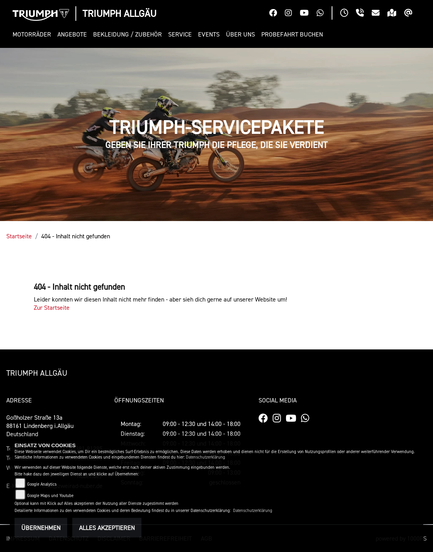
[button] (33, 34)
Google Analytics (42, 484)
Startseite (19, 236)
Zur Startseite (52, 307)
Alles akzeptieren (107, 528)
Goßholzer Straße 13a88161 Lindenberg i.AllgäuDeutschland (39, 425)
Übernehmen (41, 528)
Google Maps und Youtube (50, 495)
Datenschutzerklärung (205, 457)
